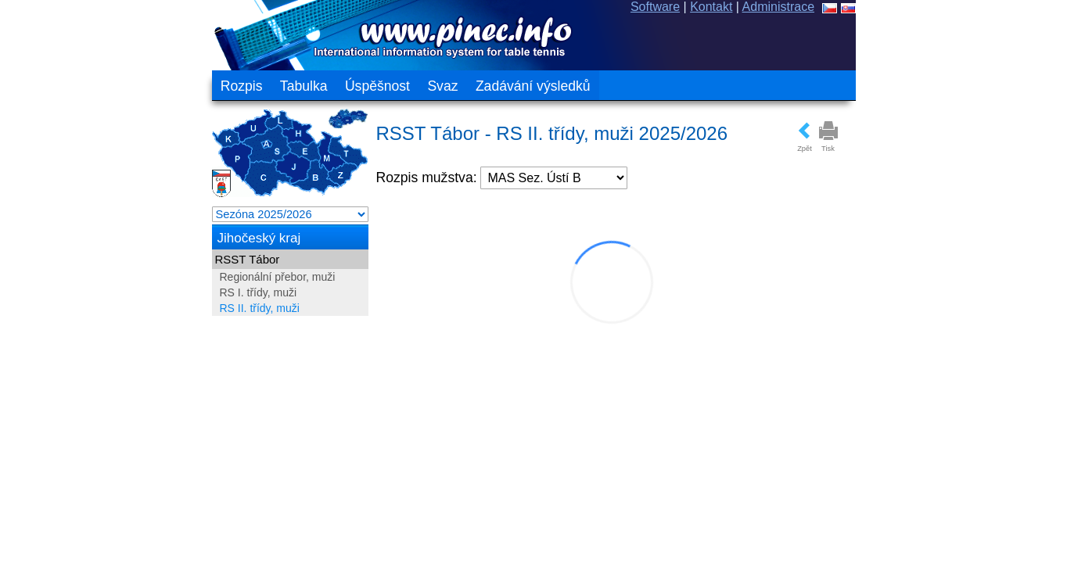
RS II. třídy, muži (260, 308)
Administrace (778, 6)
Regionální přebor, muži (278, 277)
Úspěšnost (377, 86)
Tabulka (304, 86)
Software (655, 6)
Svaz (442, 86)
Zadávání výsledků (533, 86)
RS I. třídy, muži (258, 292)
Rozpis (242, 86)
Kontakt (711, 6)
